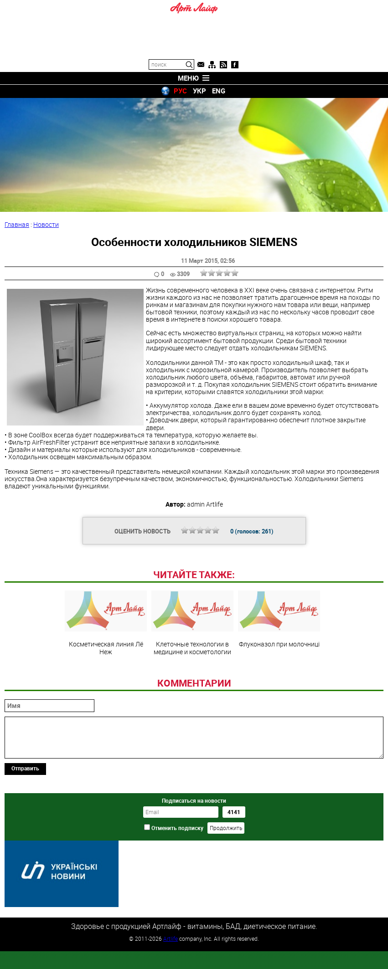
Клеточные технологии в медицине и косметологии (192, 685)
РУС (180, 90)
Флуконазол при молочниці (279, 681)
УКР (199, 90)
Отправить (25, 830)
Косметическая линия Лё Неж (106, 685)
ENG (218, 90)
